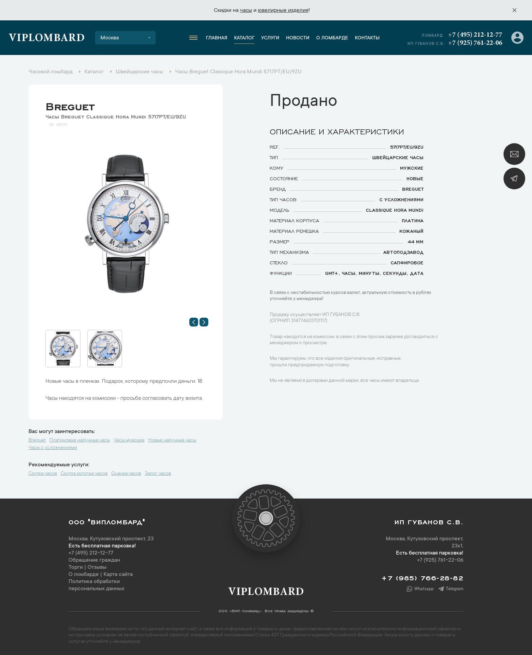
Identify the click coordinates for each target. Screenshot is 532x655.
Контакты (367, 38)
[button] (193, 322)
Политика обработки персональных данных (97, 585)
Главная (216, 38)
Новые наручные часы (172, 440)
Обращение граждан (94, 560)
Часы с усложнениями (52, 448)
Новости (297, 38)
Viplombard (46, 38)
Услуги (270, 38)
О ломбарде (332, 38)
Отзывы (97, 567)
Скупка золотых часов (84, 473)
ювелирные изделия (283, 10)
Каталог (244, 38)
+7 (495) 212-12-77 (475, 35)
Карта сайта (118, 575)
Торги (76, 567)
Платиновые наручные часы (80, 440)
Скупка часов (42, 473)
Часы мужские (129, 440)
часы (246, 10)
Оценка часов (126, 473)
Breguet (70, 105)
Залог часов (158, 473)
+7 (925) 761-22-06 (475, 43)
